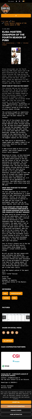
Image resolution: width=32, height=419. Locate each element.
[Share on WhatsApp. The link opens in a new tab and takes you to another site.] (17, 333)
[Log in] (16, 1)
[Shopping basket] (22, 1)
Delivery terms (6, 387)
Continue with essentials (16, 406)
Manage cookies (16, 410)
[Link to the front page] (5, 8)
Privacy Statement (7, 386)
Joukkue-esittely (16, 293)
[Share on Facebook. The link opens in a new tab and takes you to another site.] (4, 333)
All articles (8, 340)
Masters (6, 298)
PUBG (18, 43)
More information (16, 414)
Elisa (5, 293)
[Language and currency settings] (20, 1)
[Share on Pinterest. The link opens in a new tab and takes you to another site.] (9, 333)
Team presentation (8, 43)
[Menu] (16, 15)
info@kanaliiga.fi (14, 377)
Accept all (16, 402)
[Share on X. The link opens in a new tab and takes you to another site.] (13, 333)
